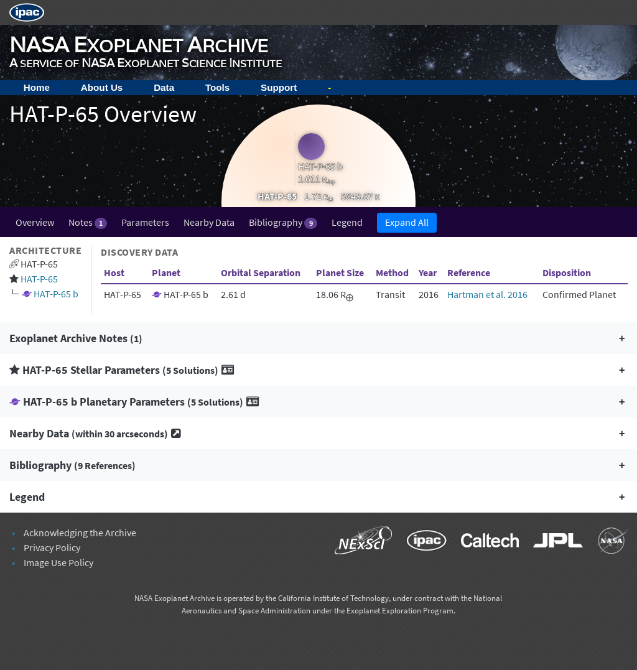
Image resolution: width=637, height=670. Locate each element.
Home (37, 87)
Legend (347, 222)
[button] (318, 338)
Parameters (145, 222)
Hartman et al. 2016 (487, 294)
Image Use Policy (58, 562)
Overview (35, 222)
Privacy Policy (52, 547)
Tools (217, 87)
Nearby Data (209, 222)
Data (164, 87)
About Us (102, 87)
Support (279, 87)
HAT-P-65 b (56, 293)
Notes (87, 222)
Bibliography (283, 222)
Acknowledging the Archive (80, 532)
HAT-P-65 (39, 278)
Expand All (407, 222)
